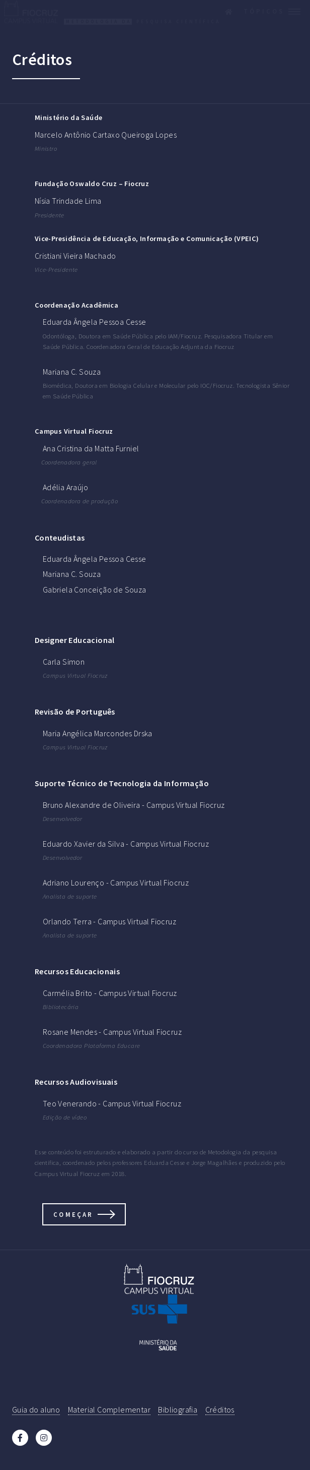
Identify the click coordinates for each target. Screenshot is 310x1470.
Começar (73, 1214)
